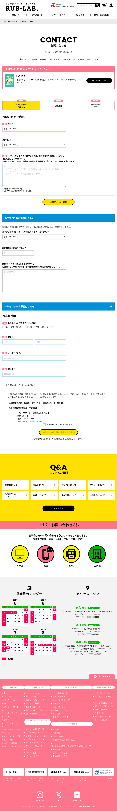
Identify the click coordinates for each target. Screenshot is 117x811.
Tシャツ (7, 693)
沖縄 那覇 (81, 642)
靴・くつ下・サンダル (13, 747)
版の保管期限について (35, 714)
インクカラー (31, 749)
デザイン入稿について (35, 729)
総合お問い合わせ (102, 693)
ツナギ (6, 716)
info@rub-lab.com (35, 421)
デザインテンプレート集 (36, 736)
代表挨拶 (56, 733)
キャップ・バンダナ (12, 736)
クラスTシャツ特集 (60, 717)
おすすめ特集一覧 (60, 697)
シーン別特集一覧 (60, 693)
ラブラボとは (71, 724)
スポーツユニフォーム (13, 723)
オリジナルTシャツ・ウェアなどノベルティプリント (49, 806)
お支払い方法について (35, 700)
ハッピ (6, 733)
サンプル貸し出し (102, 720)
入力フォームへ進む (58, 202)
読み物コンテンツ (60, 703)
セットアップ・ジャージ (12, 713)
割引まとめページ (33, 707)
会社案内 (56, 730)
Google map (93, 608)
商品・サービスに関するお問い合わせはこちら (88, 651)
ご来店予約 (99, 713)
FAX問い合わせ (101, 710)
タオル (6, 720)
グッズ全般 (8, 740)
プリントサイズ (32, 756)
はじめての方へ (32, 693)
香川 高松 (81, 625)
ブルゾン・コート (11, 707)
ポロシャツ (8, 697)
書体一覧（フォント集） (36, 743)
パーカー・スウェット (13, 700)
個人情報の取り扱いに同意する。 (60, 425)
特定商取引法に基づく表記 (64, 740)
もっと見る (58, 508)
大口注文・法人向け (103, 697)
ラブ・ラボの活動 (60, 753)
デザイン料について (34, 732)
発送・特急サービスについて (38, 710)
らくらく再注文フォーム (103, 703)
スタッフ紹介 (58, 736)
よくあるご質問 (32, 703)
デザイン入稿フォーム (104, 706)
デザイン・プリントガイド (37, 722)
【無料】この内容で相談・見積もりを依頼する (58, 432)
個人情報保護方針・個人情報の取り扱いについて (71, 746)
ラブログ (56, 714)
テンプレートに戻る (99, 81)
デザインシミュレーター (36, 739)
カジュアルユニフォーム (12, 729)
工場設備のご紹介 (60, 756)
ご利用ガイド (37, 687)
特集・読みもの (71, 687)
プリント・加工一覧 (34, 746)
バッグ (6, 703)
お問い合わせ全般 (101, 15)
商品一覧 (15, 15)
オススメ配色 (31, 753)
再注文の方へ (31, 697)
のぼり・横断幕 (10, 743)
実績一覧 (56, 749)
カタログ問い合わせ (103, 716)
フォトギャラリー (60, 707)
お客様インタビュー (61, 710)
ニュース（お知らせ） (62, 700)
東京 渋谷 (81, 607)
